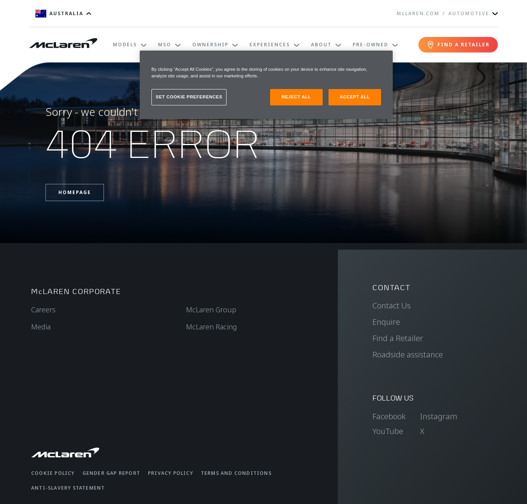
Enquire (386, 322)
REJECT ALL (296, 96)
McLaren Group (211, 309)
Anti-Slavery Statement (68, 488)
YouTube (387, 431)
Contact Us (391, 305)
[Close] (381, 59)
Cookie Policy (53, 473)
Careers (43, 309)
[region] (266, 85)
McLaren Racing (211, 326)
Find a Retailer (397, 338)
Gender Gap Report (111, 473)
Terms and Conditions (236, 473)
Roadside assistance (407, 354)
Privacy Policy (170, 473)
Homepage (74, 192)
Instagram (438, 416)
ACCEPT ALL (355, 96)
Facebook (389, 416)
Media (41, 326)
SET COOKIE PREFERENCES (189, 96)
